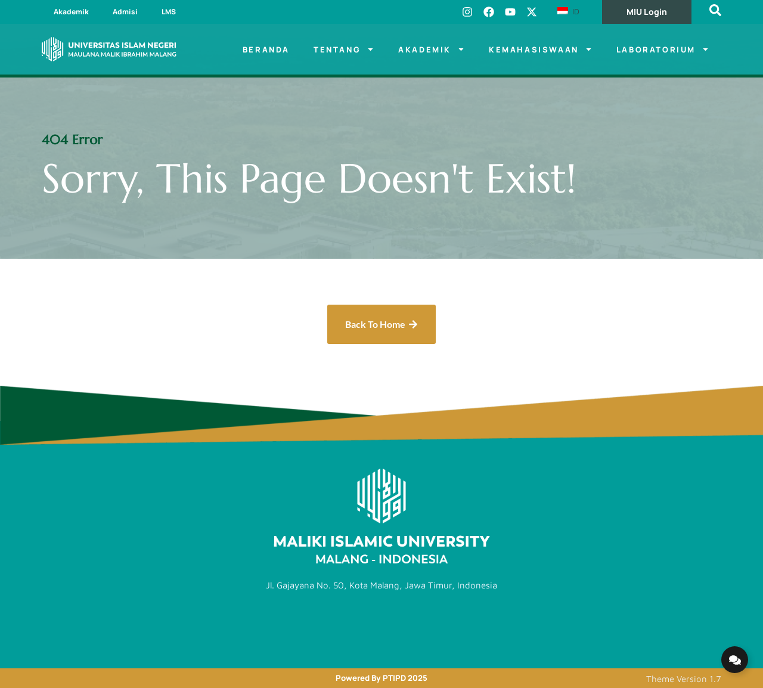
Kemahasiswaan (541, 49)
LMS (169, 12)
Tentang (344, 49)
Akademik (71, 12)
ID (568, 11)
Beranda (266, 49)
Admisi (125, 12)
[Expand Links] (734, 659)
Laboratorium (662, 49)
